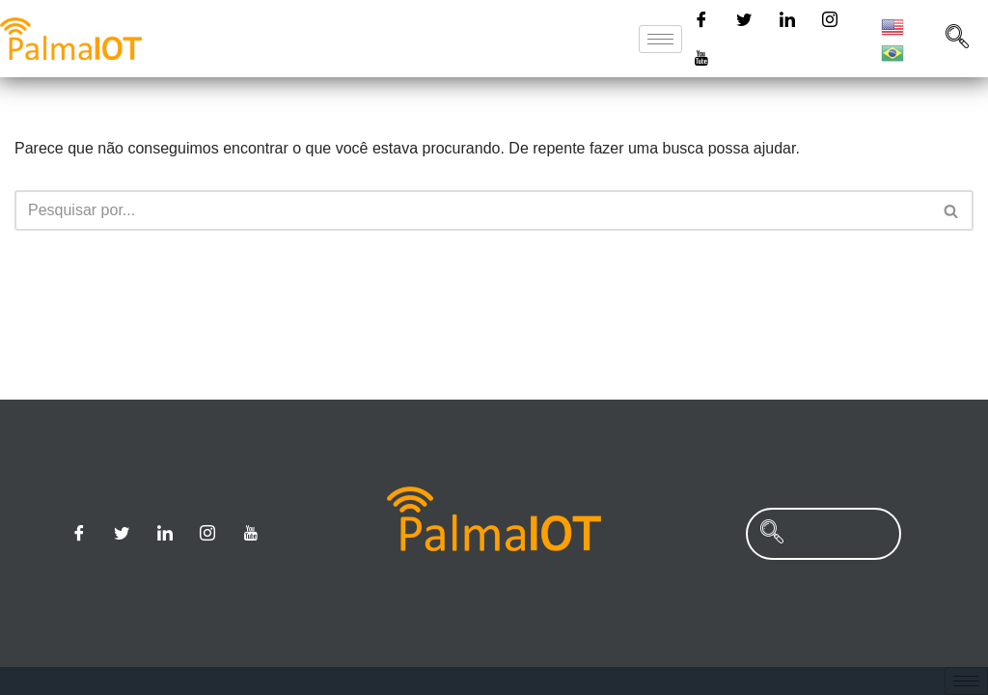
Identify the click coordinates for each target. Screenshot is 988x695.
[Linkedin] (787, 19)
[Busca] (472, 210)
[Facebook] (701, 19)
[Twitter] (743, 19)
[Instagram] (829, 19)
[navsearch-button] (957, 38)
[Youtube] (701, 57)
